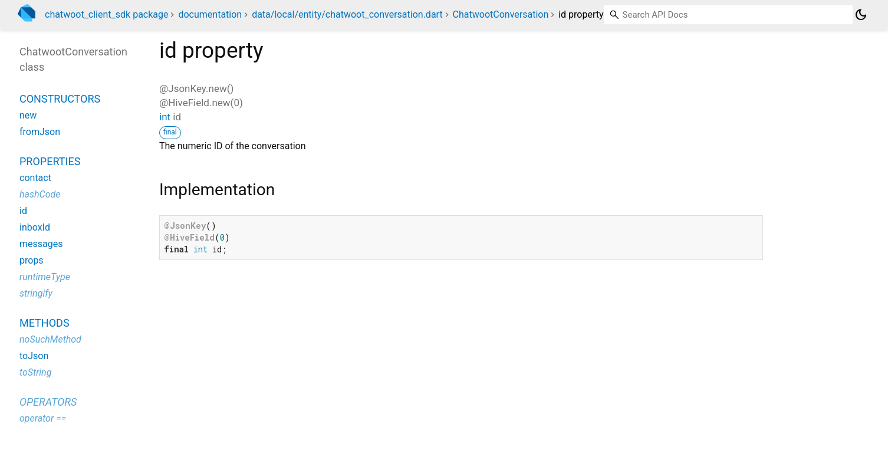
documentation (210, 14)
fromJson (39, 131)
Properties (49, 161)
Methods (44, 323)
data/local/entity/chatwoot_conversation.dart (347, 14)
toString (35, 372)
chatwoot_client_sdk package (106, 14)
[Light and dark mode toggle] (860, 14)
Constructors (59, 99)
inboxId (34, 227)
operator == (42, 418)
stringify (35, 293)
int (164, 117)
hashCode (39, 194)
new (28, 115)
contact (35, 177)
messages (41, 243)
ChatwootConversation (501, 14)
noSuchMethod (50, 339)
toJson (33, 355)
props (31, 260)
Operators (48, 402)
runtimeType (44, 276)
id (23, 210)
